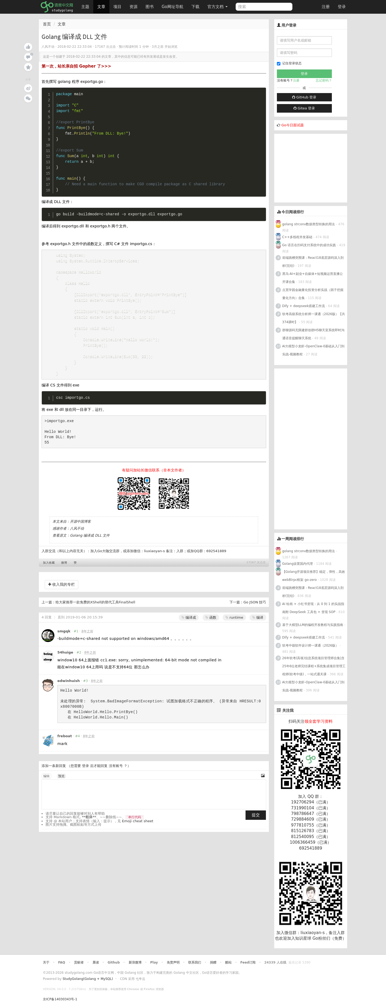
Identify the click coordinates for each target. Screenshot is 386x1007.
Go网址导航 (173, 5)
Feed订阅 (248, 962)
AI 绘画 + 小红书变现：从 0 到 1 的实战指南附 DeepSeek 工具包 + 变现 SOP (313, 608)
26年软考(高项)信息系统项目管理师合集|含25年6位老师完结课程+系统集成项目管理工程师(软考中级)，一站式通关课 (314, 666)
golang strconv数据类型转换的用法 (308, 224)
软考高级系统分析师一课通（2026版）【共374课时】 (313, 318)
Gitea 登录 (304, 108)
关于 (46, 962)
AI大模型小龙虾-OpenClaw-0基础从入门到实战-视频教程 (313, 350)
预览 (61, 782)
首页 (47, 24)
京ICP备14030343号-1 (60, 999)
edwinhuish (68, 687)
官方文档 (217, 6)
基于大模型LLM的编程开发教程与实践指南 (312, 625)
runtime (234, 623)
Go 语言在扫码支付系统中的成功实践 (309, 245)
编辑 (46, 782)
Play (154, 962)
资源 (133, 6)
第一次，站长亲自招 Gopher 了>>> (76, 66)
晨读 (95, 962)
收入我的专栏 (61, 590)
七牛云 (140, 979)
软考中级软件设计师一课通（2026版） (310, 645)
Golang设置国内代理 (297, 564)
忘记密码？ (324, 80)
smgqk (63, 637)
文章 (101, 6)
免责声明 (173, 962)
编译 (257, 623)
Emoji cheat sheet (137, 827)
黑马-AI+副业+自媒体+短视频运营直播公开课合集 (312, 278)
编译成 (188, 623)
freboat (64, 742)
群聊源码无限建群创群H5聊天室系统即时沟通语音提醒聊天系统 (313, 334)
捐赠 (213, 962)
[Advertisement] (314, 167)
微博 (64, 568)
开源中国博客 (80, 527)
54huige (65, 658)
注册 (326, 6)
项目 (117, 6)
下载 (195, 6)
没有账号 (116, 772)
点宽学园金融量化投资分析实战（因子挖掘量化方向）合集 (312, 294)
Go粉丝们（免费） (329, 938)
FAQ (61, 962)
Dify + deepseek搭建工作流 (303, 306)
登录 (342, 6)
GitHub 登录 (304, 97)
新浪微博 (135, 962)
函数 (210, 623)
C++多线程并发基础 (297, 237)
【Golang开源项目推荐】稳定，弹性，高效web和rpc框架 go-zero (313, 576)
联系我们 (194, 962)
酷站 (228, 962)
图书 (150, 6)
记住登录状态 (289, 63)
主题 (85, 6)
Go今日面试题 (292, 125)
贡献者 (79, 962)
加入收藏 (49, 568)
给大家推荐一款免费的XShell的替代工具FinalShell (95, 608)
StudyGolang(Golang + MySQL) (87, 979)
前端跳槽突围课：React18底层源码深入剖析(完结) (313, 262)
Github (113, 962)
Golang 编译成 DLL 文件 (90, 541)
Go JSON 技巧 (254, 608)
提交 (256, 820)
